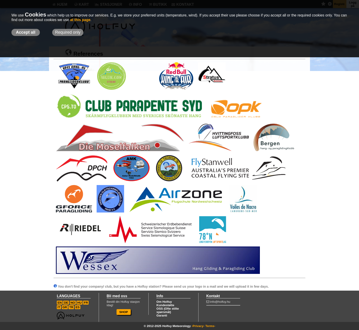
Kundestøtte (165, 305)
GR (65, 307)
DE (66, 302)
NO (73, 302)
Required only (67, 32)
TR (71, 307)
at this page (80, 20)
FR (86, 302)
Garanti (161, 315)
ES (78, 307)
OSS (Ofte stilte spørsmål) (167, 310)
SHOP (123, 312)
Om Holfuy (164, 301)
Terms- (210, 326)
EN (59, 302)
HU (79, 302)
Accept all (25, 32)
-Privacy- (198, 326)
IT (58, 307)
